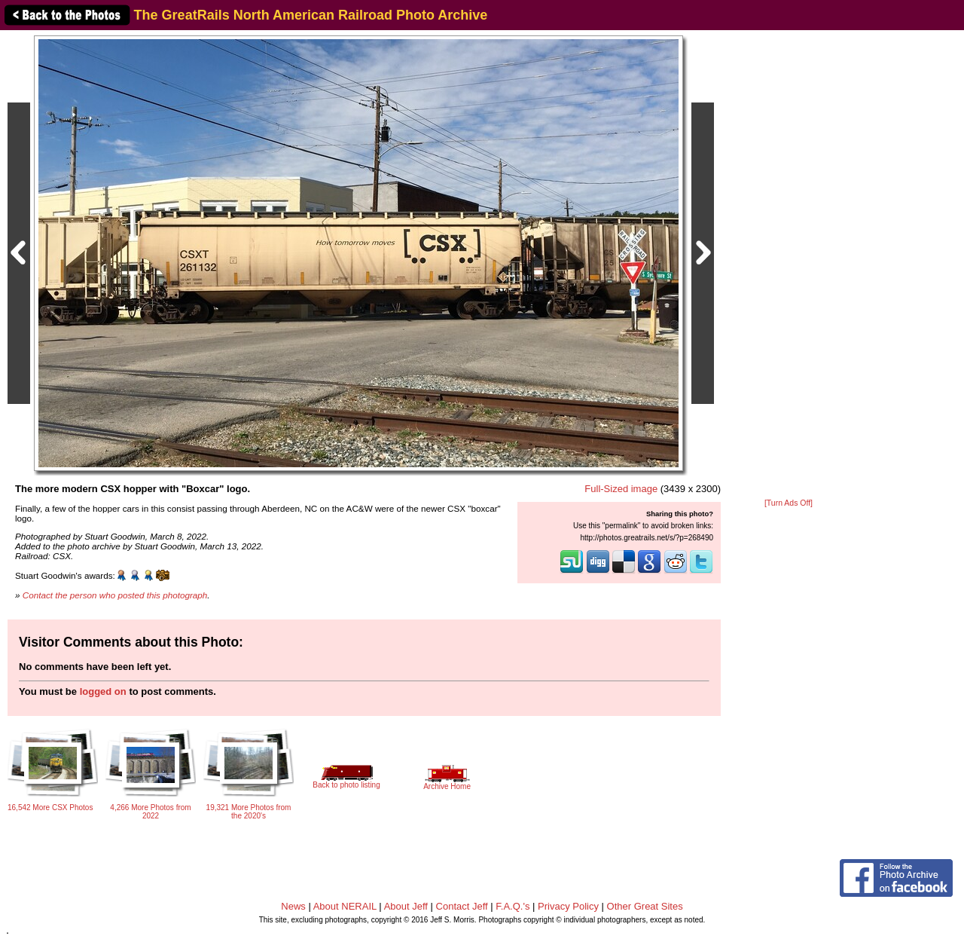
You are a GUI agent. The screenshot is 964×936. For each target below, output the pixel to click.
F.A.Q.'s (512, 906)
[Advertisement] (788, 265)
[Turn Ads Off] (788, 503)
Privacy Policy (568, 906)
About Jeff (406, 906)
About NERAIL (345, 906)
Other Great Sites (645, 906)
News (293, 906)
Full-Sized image (620, 488)
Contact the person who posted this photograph (115, 595)
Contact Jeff (462, 906)
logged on (103, 691)
